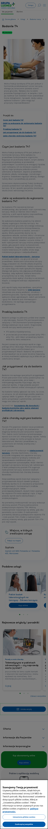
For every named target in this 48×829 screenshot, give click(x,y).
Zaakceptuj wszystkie (24, 824)
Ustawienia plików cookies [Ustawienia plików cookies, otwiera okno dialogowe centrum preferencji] (24, 817)
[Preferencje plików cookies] (2, 826)
